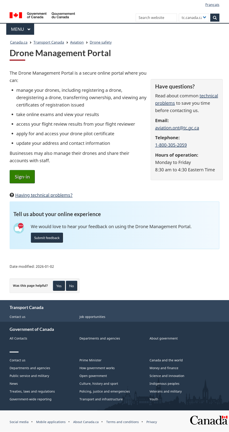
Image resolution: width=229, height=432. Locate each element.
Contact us (17, 317)
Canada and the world (166, 360)
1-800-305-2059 (171, 145)
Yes (59, 286)
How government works (97, 368)
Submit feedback (47, 237)
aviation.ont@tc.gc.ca (177, 128)
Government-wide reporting (31, 399)
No (71, 286)
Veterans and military (166, 391)
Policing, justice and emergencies (104, 391)
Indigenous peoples (164, 383)
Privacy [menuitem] (151, 422)
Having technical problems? (44, 195)
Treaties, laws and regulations (32, 391)
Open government (93, 376)
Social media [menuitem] (19, 422)
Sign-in (22, 177)
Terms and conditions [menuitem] (122, 422)
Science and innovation (167, 376)
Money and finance (164, 368)
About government (164, 338)
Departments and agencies (99, 338)
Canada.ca (18, 42)
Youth (154, 399)
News (14, 383)
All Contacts (18, 338)
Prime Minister (90, 360)
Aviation (77, 42)
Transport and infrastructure (101, 399)
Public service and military (29, 376)
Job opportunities (92, 317)
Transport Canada (48, 42)
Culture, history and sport (98, 383)
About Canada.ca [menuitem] (86, 422)
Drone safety (101, 42)
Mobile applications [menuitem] (51, 422)
